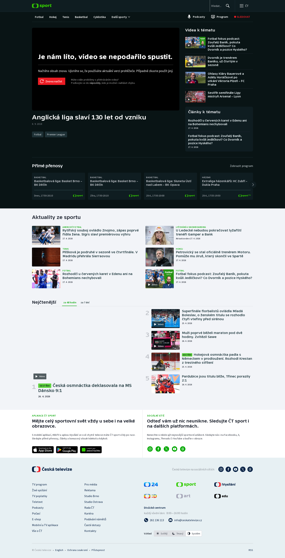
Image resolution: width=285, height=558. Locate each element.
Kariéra (88, 513)
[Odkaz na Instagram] (150, 449)
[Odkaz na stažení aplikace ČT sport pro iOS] (43, 449)
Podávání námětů (95, 519)
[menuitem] (39, 17)
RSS (251, 550)
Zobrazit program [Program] (241, 165)
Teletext (37, 502)
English (59, 550)
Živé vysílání (39, 490)
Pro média (90, 484)
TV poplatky (39, 496)
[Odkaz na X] (166, 449)
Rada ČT (89, 507)
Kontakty (90, 531)
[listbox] (178, 533)
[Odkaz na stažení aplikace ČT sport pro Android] (67, 449)
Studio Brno (91, 496)
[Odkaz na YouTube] (175, 449)
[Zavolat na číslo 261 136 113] (154, 520)
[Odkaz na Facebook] (158, 449)
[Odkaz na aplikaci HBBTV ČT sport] (91, 449)
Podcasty (37, 507)
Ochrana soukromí (77, 550)
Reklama (89, 490)
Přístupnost (98, 550)
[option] (162, 533)
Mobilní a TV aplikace (45, 525)
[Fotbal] (37, 134)
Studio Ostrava (93, 502)
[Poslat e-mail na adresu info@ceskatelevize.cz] (185, 520)
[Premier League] (56, 134)
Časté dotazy (92, 525)
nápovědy (95, 83)
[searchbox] (208, 6)
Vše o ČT (37, 531)
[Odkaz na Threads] (183, 449)
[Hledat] (226, 6)
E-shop (36, 519)
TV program (39, 484)
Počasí (36, 513)
